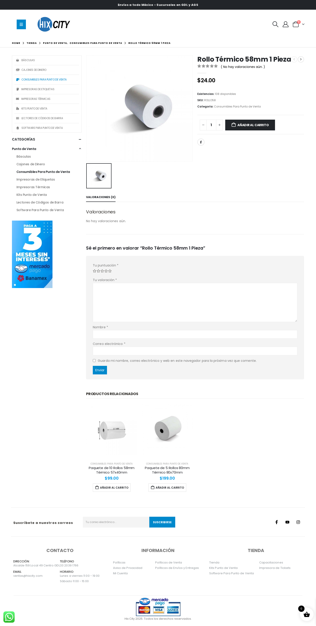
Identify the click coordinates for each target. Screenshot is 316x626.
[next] (301, 59)
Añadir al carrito (253, 125)
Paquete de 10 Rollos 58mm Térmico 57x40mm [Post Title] (111, 470)
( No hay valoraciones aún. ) (243, 67)
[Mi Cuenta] (285, 24)
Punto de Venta (24, 149)
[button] (275, 24)
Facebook (201, 142)
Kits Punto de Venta (31, 108)
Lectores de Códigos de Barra (39, 118)
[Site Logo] (55, 24)
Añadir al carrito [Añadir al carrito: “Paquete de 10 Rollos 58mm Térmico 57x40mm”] (111, 488)
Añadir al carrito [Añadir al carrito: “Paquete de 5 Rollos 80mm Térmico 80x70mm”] (167, 488)
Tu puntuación (105, 265)
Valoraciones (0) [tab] (101, 197)
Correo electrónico (109, 344)
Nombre (100, 327)
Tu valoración (105, 280)
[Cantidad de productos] (211, 125)
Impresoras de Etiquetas (35, 89)
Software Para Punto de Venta (39, 128)
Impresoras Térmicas (33, 99)
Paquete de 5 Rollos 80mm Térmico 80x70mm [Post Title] (167, 470)
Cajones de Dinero (31, 70)
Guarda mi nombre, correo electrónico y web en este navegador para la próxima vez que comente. (177, 360)
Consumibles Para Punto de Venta (237, 106)
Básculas (25, 60)
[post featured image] (111, 429)
